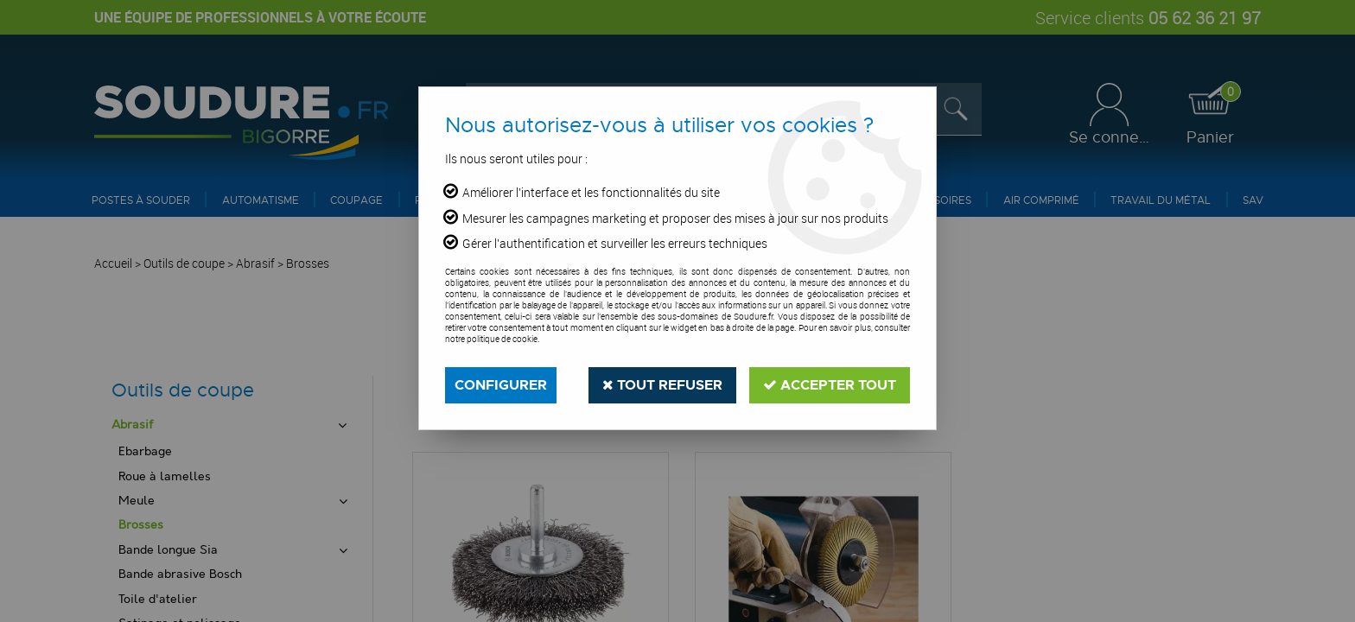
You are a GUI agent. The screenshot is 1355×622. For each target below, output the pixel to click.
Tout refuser (662, 385)
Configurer (501, 385)
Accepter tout (829, 385)
